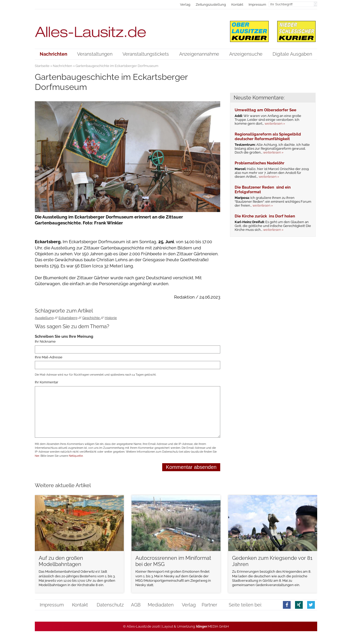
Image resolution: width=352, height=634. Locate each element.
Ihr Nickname (45, 341)
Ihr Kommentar (46, 382)
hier (37, 456)
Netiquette (76, 456)
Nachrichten (62, 66)
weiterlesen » (275, 123)
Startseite (42, 66)
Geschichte (91, 318)
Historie (111, 318)
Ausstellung (44, 318)
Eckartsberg (68, 318)
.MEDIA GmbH (212, 626)
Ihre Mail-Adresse (48, 357)
